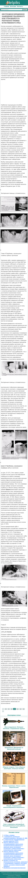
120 (11, 709)
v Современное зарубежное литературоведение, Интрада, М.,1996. (15, 837)
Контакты (20, 6)
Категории (13, 6)
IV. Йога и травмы (9, 835)
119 (8, 709)
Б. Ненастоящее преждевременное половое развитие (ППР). (14, 840)
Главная (6, 6)
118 (5, 709)
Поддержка (17, 875)
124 (23, 709)
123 (20, 709)
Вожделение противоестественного (14, 868)
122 (17, 709)
